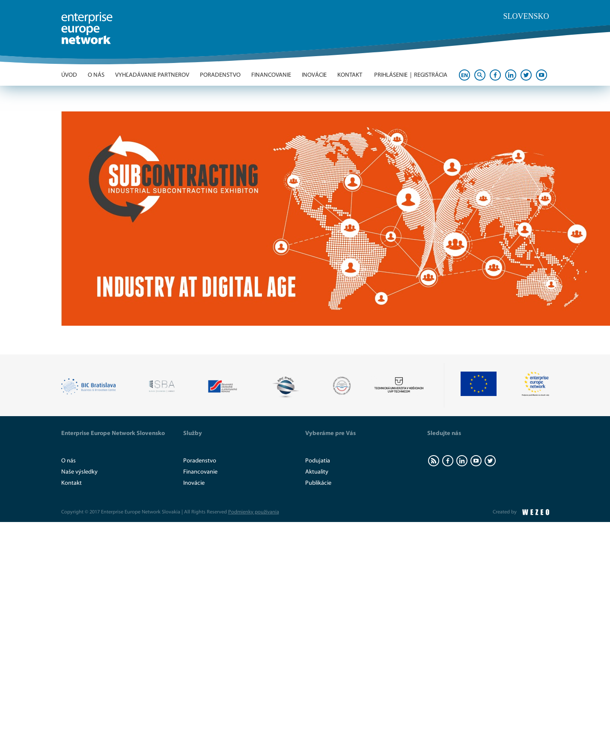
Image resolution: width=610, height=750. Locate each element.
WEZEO (535, 512)
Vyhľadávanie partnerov (152, 75)
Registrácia (430, 75)
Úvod (69, 75)
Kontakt (349, 75)
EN (464, 75)
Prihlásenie (391, 75)
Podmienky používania (253, 512)
